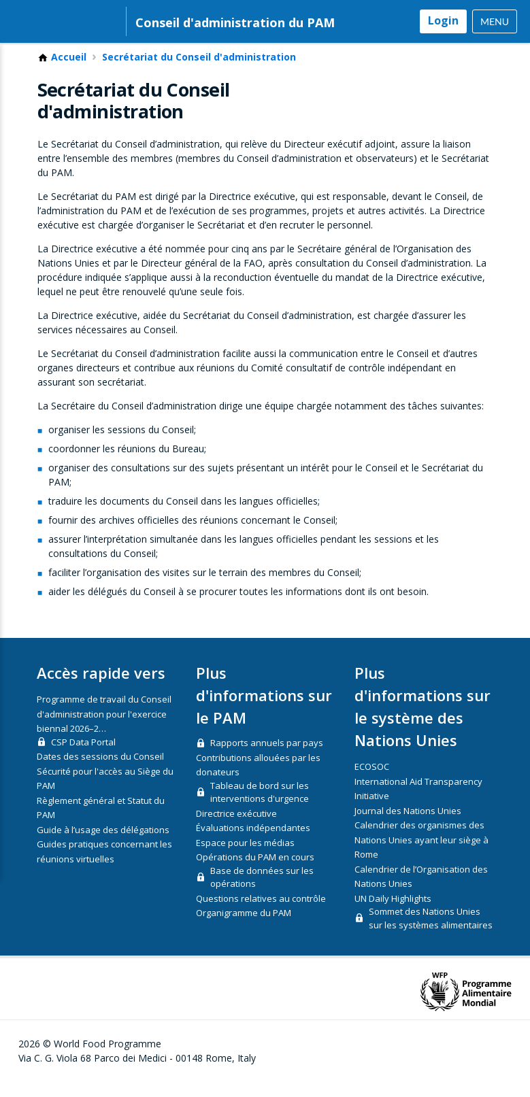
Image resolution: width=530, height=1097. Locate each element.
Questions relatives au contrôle (261, 914)
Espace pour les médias (245, 858)
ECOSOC (371, 782)
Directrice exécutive (236, 829)
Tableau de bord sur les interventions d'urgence (259, 808)
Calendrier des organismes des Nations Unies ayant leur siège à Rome (421, 855)
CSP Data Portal (83, 758)
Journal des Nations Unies (407, 826)
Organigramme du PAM (243, 928)
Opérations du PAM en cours (255, 872)
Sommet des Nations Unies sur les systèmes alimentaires (431, 934)
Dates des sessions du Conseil (100, 772)
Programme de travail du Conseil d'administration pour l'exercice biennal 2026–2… (104, 729)
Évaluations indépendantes (253, 843)
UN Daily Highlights (392, 914)
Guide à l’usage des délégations (103, 845)
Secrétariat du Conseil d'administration (199, 73)
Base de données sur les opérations (262, 893)
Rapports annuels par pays (266, 758)
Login (443, 20)
